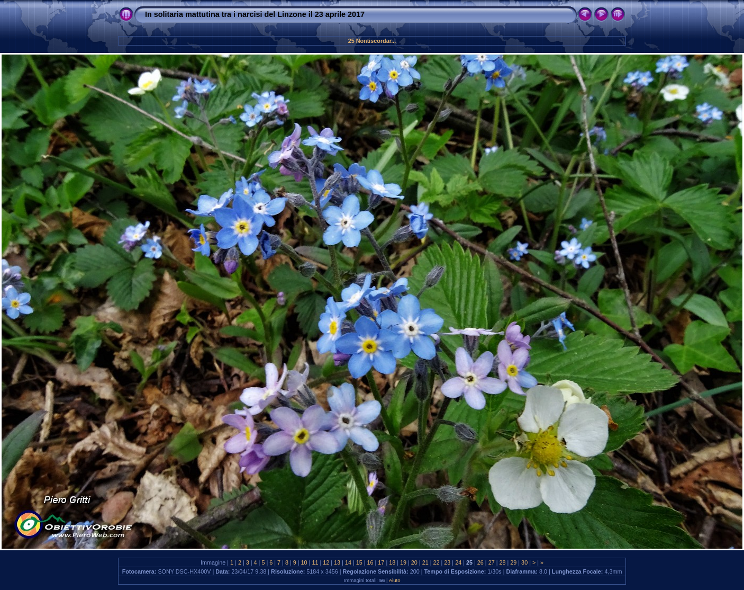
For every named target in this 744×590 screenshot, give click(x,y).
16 (370, 562)
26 (480, 562)
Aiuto (395, 580)
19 (403, 562)
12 (326, 562)
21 (425, 562)
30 (524, 562)
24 (458, 562)
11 (315, 562)
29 (513, 562)
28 (502, 562)
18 (392, 562)
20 (414, 562)
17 (381, 562)
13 (337, 562)
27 (491, 562)
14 (348, 562)
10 (304, 562)
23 (447, 562)
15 (359, 562)
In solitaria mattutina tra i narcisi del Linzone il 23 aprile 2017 (255, 14)
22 (436, 562)
